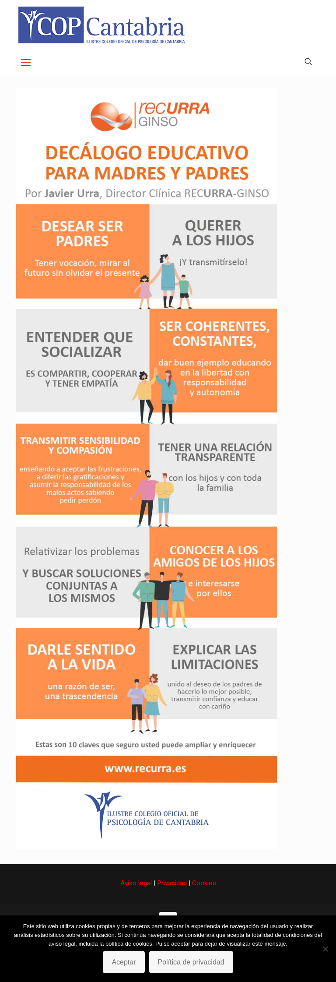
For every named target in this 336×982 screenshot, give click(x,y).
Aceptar (124, 962)
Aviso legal (136, 883)
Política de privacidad (191, 962)
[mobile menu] (25, 62)
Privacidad (172, 883)
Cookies (204, 883)
